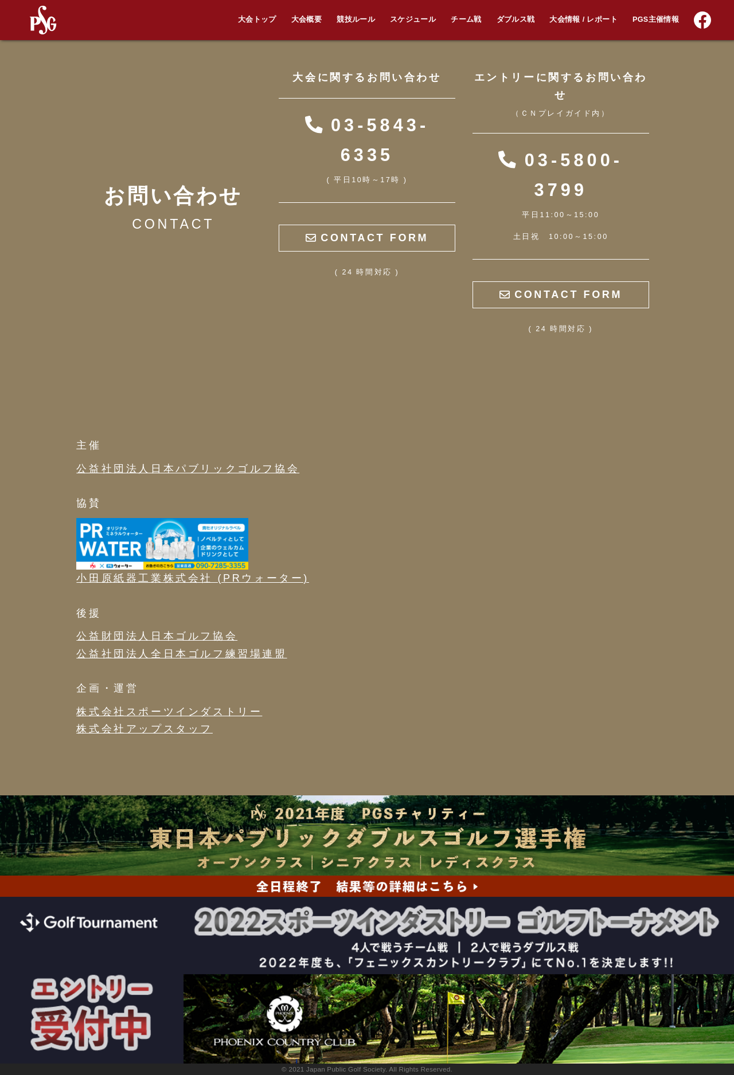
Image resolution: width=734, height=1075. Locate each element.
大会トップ (257, 19)
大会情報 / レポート (583, 19)
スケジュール (413, 19)
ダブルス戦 (516, 19)
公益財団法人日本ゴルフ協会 (156, 636)
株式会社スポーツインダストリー (169, 711)
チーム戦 (466, 19)
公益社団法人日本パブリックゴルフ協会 (187, 468)
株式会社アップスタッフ (144, 729)
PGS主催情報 (656, 19)
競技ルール (356, 19)
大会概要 (306, 19)
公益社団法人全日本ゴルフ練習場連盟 (181, 654)
